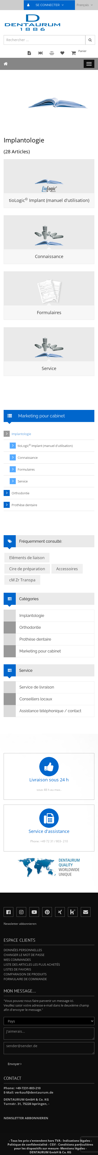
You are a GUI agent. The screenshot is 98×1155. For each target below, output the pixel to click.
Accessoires (67, 568)
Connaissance (49, 256)
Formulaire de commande (25, 979)
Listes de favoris (17, 969)
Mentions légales (72, 1148)
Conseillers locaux (28, 699)
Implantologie (21, 434)
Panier (82, 53)
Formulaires (49, 312)
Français (85, 5)
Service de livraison (29, 687)
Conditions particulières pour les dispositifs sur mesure (53, 1146)
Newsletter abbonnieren (26, 1118)
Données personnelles (23, 950)
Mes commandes (17, 959)
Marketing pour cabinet (32, 651)
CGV (53, 1144)
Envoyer (15, 1064)
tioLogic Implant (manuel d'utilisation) (49, 200)
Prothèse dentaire (24, 505)
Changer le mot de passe (24, 955)
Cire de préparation (27, 568)
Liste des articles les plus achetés (32, 964)
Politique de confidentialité (27, 1144)
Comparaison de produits (25, 974)
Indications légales (76, 1141)
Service (49, 368)
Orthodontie (20, 493)
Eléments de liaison (27, 557)
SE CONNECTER (47, 5)
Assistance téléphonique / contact (42, 711)
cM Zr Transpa (22, 580)
